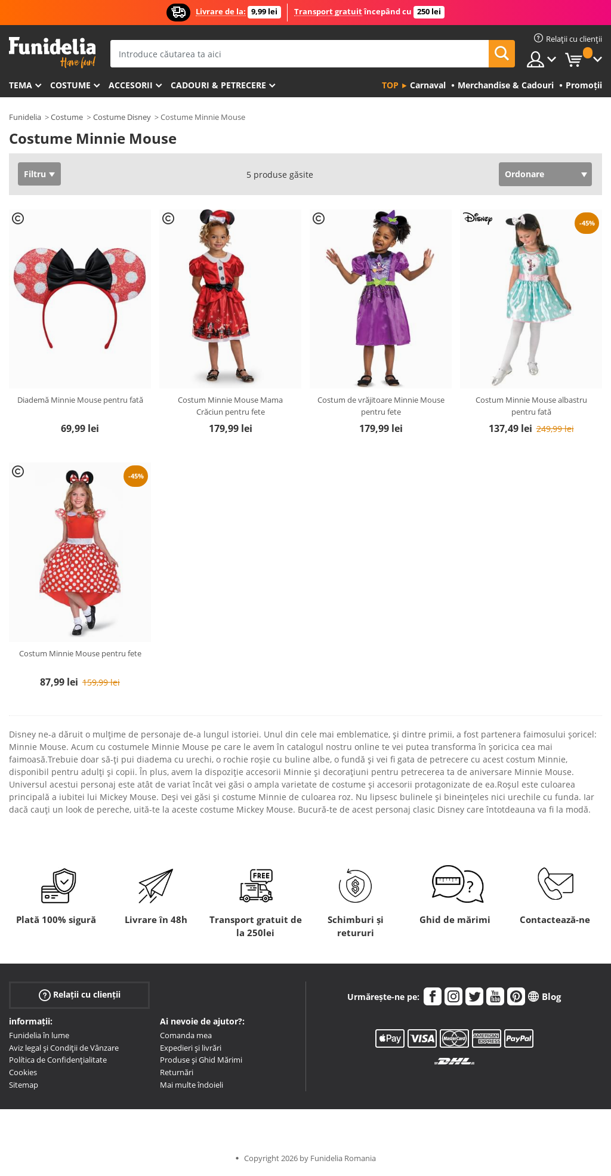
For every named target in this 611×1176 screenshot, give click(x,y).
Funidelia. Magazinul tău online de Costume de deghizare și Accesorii (52, 53)
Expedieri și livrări (190, 1047)
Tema (20, 85)
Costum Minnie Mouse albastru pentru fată (531, 405)
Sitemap (23, 1084)
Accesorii (131, 85)
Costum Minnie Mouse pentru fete (80, 653)
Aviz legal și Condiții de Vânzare (64, 1047)
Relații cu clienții (80, 995)
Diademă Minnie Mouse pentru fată (80, 399)
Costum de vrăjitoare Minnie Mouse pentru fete (381, 405)
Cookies (23, 1072)
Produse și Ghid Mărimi (201, 1059)
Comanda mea (186, 1035)
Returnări (176, 1072)
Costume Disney (122, 117)
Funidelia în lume (39, 1035)
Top (390, 85)
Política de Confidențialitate (58, 1059)
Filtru (35, 174)
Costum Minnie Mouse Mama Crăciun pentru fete (230, 405)
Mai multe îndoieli (191, 1084)
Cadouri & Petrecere (218, 85)
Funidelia (25, 117)
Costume (70, 85)
